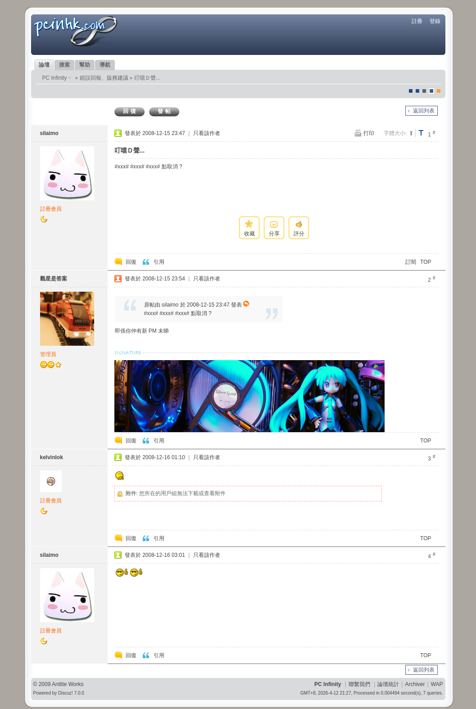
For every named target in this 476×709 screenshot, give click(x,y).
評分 (299, 233)
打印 (368, 133)
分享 (274, 233)
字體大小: (395, 133)
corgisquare (438, 91)
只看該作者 (206, 133)
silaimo (49, 133)
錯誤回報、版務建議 (104, 78)
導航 (105, 65)
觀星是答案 (53, 278)
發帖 (165, 111)
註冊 (417, 21)
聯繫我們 (359, 684)
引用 (159, 262)
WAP (437, 684)
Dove (431, 91)
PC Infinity (54, 78)
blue (417, 91)
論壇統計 (388, 684)
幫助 (84, 65)
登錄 (435, 21)
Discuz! (65, 693)
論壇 (44, 65)
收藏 (249, 233)
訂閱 (410, 262)
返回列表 (424, 111)
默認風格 (410, 91)
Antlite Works (67, 684)
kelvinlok (51, 457)
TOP (425, 262)
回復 (130, 111)
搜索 (64, 65)
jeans (424, 91)
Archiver (415, 684)
